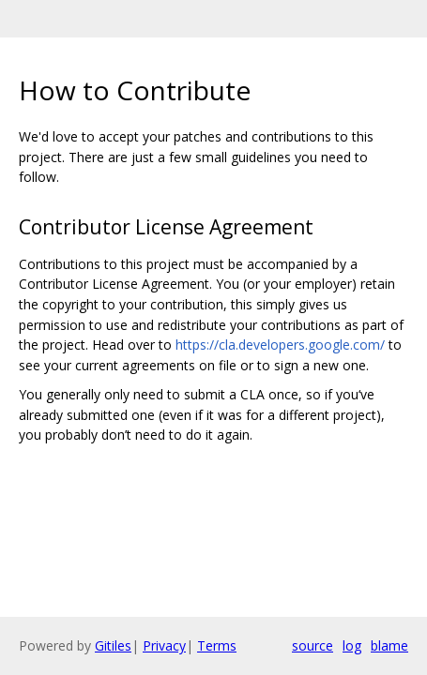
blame (389, 645)
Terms (216, 645)
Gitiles (113, 645)
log (352, 645)
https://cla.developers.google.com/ (280, 344)
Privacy (164, 645)
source (312, 645)
